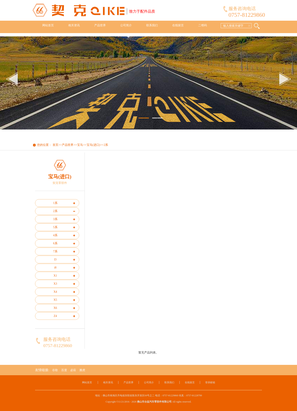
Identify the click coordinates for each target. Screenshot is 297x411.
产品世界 (100, 25)
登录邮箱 (210, 382)
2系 (106, 144)
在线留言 (178, 25)
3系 (55, 219)
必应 (73, 370)
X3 (55, 283)
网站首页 (48, 25)
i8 (55, 267)
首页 (55, 144)
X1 (55, 275)
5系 (55, 227)
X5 (55, 299)
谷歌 (55, 370)
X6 (55, 307)
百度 (64, 370)
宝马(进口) (93, 144)
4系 (55, 235)
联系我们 (152, 25)
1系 (55, 203)
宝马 (80, 144)
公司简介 (126, 25)
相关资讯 (74, 25)
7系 (55, 251)
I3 (55, 259)
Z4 (55, 316)
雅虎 (82, 370)
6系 (55, 243)
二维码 (202, 25)
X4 (55, 291)
